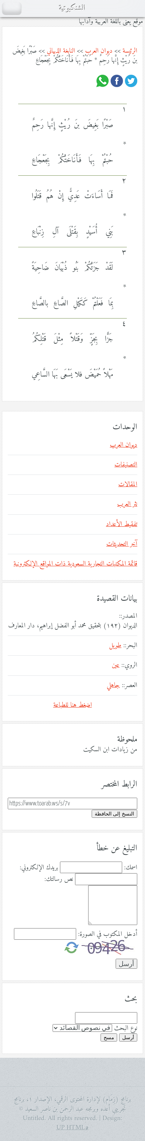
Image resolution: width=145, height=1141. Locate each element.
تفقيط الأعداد (121, 524)
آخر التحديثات (121, 544)
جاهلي (113, 685)
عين (115, 665)
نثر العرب (127, 504)
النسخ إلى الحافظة (114, 814)
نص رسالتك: (58, 879)
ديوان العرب (99, 51)
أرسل (128, 1037)
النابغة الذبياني (61, 51)
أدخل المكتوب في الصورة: (107, 934)
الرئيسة (130, 51)
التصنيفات (125, 465)
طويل (115, 645)
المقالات (127, 484)
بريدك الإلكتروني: (39, 868)
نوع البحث (125, 1028)
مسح (109, 1037)
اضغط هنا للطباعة (72, 705)
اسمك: (130, 868)
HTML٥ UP (72, 1128)
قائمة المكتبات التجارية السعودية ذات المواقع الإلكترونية (75, 564)
